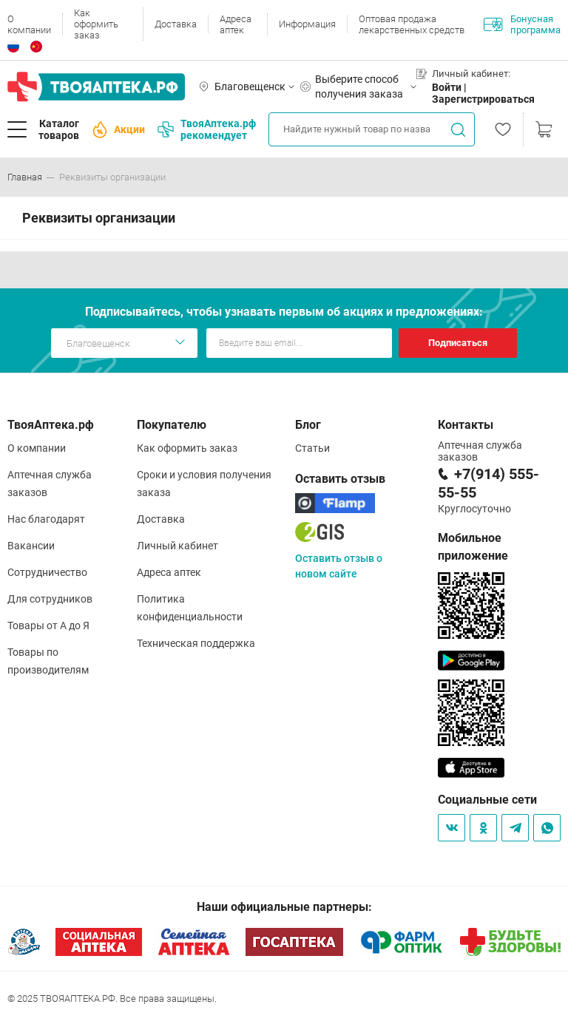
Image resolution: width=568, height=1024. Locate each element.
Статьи (312, 448)
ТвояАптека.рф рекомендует (207, 129)
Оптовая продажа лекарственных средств (411, 24)
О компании (29, 24)
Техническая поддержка (196, 643)
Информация (307, 24)
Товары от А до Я (48, 625)
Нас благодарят (46, 519)
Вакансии (31, 546)
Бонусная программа (522, 24)
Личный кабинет (177, 546)
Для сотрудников (49, 599)
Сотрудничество (47, 572)
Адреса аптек (235, 24)
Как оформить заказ (96, 24)
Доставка (176, 24)
